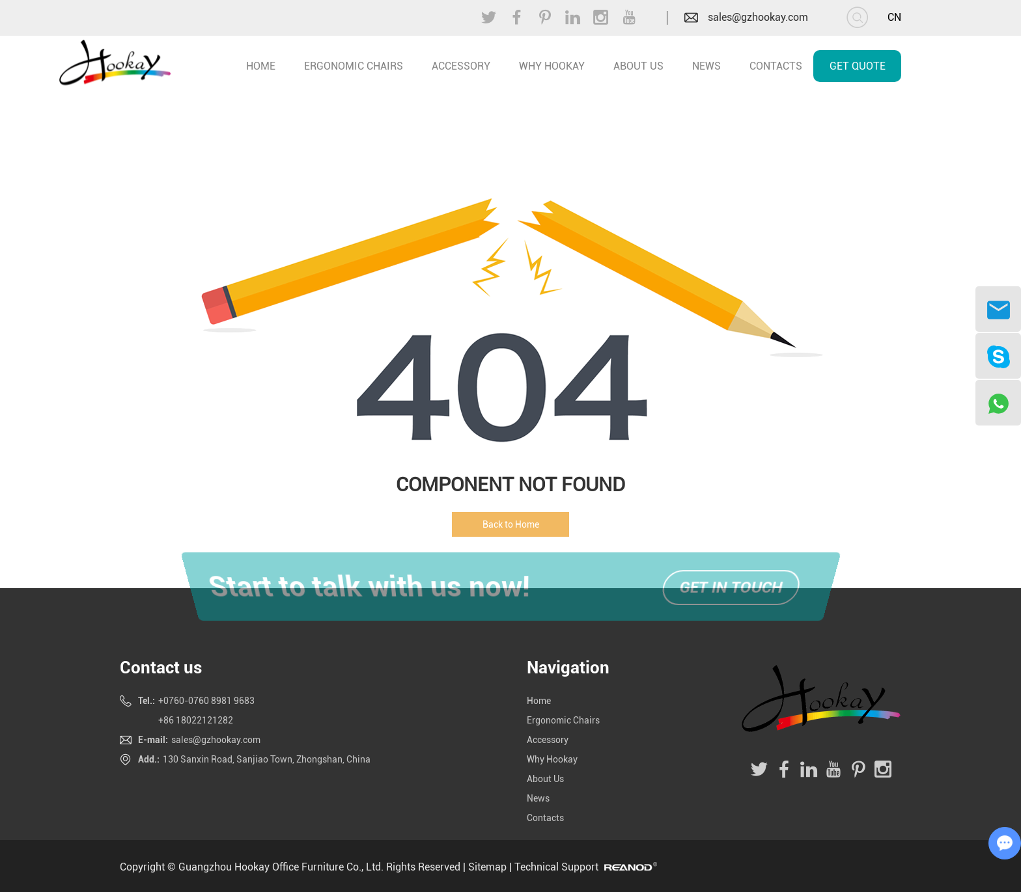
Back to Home (511, 524)
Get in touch (731, 587)
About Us (638, 66)
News (706, 66)
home (260, 66)
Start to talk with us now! (365, 587)
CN (894, 17)
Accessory (461, 66)
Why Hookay (552, 66)
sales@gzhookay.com (758, 17)
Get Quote (858, 66)
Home (539, 701)
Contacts (775, 66)
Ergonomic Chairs (353, 66)
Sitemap (487, 867)
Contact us (161, 667)
